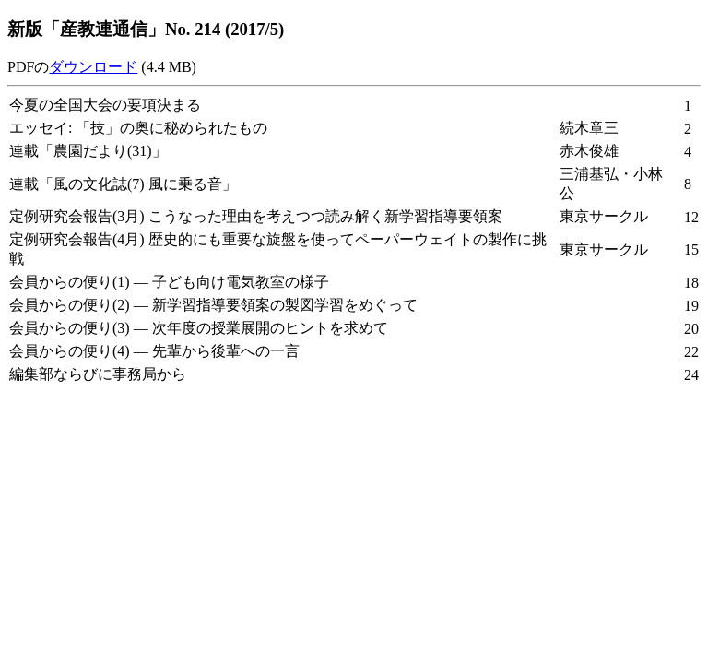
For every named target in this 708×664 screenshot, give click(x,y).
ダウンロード (93, 67)
